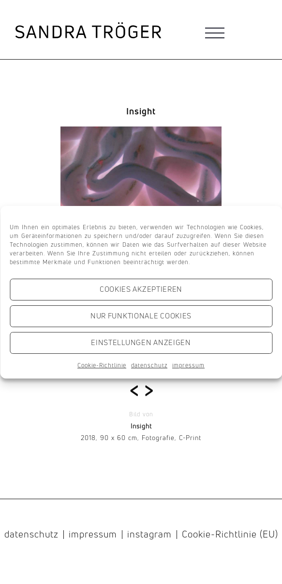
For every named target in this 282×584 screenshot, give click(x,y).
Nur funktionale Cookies (141, 316)
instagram (149, 534)
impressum (188, 365)
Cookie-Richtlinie (101, 365)
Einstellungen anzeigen (141, 342)
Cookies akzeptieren (141, 289)
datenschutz (149, 365)
